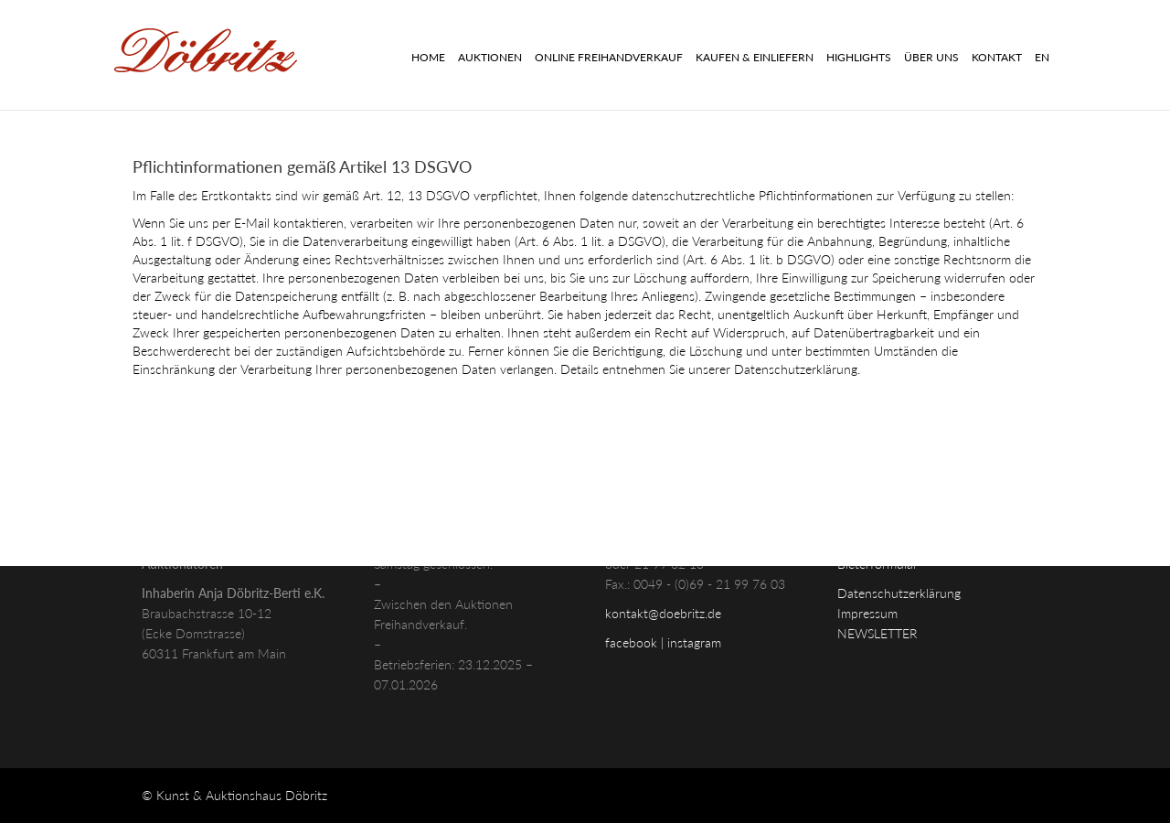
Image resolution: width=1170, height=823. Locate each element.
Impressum (867, 613)
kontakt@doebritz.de (663, 613)
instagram (694, 642)
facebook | (636, 642)
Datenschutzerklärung (899, 593)
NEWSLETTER (877, 633)
